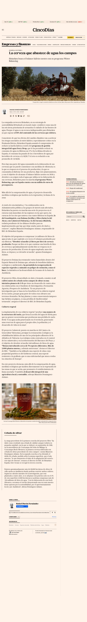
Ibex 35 (6, 21)
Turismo (74, 44)
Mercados (19, 37)
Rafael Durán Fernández (19, 109)
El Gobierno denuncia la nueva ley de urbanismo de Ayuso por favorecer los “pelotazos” (75, 183)
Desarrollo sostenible (15, 50)
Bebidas (47, 525)
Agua (42, 525)
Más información (13, 534)
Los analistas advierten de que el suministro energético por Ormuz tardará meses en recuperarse (75, 199)
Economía (24, 37)
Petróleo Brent (36, 21)
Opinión (54, 37)
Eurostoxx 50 (53, 21)
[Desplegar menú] (3, 29)
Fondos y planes (39, 37)
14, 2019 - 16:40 (18, 111)
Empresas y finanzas (11, 37)
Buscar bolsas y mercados (74, 212)
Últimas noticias (47, 37)
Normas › (54, 516)
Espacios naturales (24, 525)
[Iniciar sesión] (80, 37)
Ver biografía (22, 506)
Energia (49, 44)
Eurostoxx (73, 220)
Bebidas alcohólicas (35, 525)
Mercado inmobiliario (66, 44)
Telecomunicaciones (41, 44)
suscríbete (70, 37)
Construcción (56, 44)
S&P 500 (20, 21)
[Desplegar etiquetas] (55, 525)
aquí (45, 532)
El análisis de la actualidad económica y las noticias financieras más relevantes (30, 512)
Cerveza (17, 525)
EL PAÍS (59, 37)
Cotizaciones (31, 37)
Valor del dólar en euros (71, 21)
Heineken (11, 525)
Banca (34, 44)
